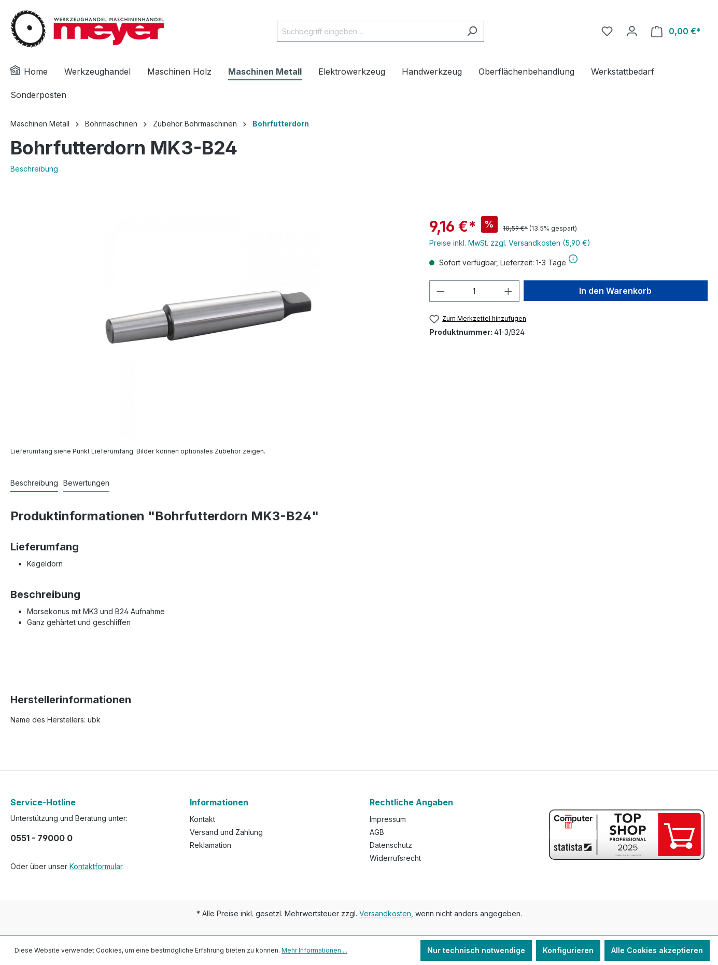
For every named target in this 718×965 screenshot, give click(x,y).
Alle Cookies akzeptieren (657, 950)
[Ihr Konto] (632, 31)
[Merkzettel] (607, 31)
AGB (377, 832)
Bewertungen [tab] (86, 482)
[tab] (34, 483)
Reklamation (210, 845)
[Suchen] (472, 31)
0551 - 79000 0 (41, 838)
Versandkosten (385, 913)
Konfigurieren (568, 950)
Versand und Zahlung (226, 832)
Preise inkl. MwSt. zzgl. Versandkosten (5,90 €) (509, 242)
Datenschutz (391, 845)
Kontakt (202, 819)
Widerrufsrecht (395, 858)
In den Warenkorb (615, 291)
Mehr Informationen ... (314, 950)
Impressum (388, 819)
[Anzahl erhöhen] (508, 291)
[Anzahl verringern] (440, 291)
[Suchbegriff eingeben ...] (368, 31)
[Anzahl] (474, 291)
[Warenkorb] (676, 31)
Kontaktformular (95, 866)
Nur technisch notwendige (476, 950)
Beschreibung (34, 168)
